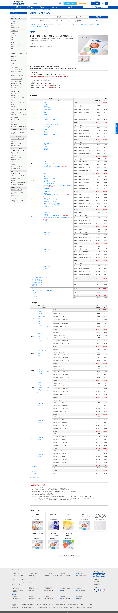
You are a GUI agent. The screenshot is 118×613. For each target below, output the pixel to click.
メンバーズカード (48, 107)
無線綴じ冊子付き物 (16, 87)
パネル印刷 (79, 573)
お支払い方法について (49, 590)
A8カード (46, 112)
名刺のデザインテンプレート (35, 582)
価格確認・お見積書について (67, 588)
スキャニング (14, 198)
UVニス (13, 65)
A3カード (46, 175)
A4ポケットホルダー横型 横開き (52, 203)
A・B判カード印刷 (33, 573)
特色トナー (13, 106)
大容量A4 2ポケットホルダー (51, 220)
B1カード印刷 (47, 266)
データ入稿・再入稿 (93, 7)
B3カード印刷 (47, 191)
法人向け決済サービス (82, 590)
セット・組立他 (39, 20)
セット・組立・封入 (16, 81)
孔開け (12, 37)
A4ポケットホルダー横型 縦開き (52, 205)
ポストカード (47, 126)
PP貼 (12, 58)
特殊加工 (78, 17)
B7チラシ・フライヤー (49, 132)
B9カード (46, 111)
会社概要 (15, 596)
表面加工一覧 (14, 56)
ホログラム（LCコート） (17, 75)
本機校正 (13, 180)
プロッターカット (15, 48)
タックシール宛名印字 (16, 166)
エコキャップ (35, 296)
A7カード (46, 116)
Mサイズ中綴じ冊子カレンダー (39, 279)
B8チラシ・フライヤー (49, 117)
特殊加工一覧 (14, 31)
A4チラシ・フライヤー (49, 165)
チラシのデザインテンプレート (51, 582)
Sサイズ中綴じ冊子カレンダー (39, 277)
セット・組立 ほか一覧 (16, 79)
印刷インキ (59, 20)
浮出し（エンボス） (16, 44)
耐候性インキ (14, 100)
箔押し (12, 42)
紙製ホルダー (35, 285)
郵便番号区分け (15, 159)
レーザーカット (15, 51)
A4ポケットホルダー (49, 198)
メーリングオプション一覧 (17, 150)
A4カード (46, 161)
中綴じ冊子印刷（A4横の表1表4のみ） (53, 215)
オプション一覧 (28, 9)
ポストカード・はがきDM (50, 572)
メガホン (34, 292)
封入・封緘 (13, 155)
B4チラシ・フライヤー (49, 178)
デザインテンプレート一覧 (18, 582)
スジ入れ (13, 33)
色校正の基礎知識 (15, 178)
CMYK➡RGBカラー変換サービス (17, 201)
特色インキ (13, 93)
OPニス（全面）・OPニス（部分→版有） (16, 68)
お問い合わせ (96, 3)
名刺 (45, 102)
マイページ (70, 3)
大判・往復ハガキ (48, 143)
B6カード (46, 144)
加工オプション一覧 (68, 555)
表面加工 (45, 9)
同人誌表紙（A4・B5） (37, 284)
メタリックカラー (15, 104)
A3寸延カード (47, 176)
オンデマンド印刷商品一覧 (83, 575)
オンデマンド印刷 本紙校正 (17, 184)
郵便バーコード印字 (16, 157)
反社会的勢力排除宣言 (49, 598)
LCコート (13, 73)
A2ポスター (46, 214)
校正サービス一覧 (15, 173)
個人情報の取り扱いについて (35, 598)
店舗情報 (31, 596)
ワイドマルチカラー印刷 (17, 97)
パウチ (12, 63)
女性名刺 (46, 106)
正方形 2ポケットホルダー (50, 206)
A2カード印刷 (47, 212)
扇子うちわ (34, 471)
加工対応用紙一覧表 (34, 477)
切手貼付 (13, 164)
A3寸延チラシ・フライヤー (50, 181)
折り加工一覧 (14, 23)
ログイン (67, 1)
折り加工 (13, 25)
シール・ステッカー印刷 (66, 572)
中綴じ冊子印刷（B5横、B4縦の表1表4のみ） (55, 195)
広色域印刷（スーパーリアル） (18, 114)
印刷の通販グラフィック (17, 607)
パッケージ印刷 (48, 573)
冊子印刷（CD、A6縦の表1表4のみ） (53, 166)
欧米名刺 (46, 104)
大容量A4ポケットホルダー (50, 201)
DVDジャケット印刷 (49, 183)
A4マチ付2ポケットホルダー (51, 200)
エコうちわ (34, 473)
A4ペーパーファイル (49, 188)
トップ (39, 17)
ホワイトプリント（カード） (18, 102)
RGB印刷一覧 (14, 117)
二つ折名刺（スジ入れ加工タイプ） (52, 124)
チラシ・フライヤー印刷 (34, 572)
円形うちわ (34, 466)
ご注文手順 (79, 588)
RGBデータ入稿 (15, 119)
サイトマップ (97, 584)
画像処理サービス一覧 (16, 190)
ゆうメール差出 (15, 162)
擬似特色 (13, 95)
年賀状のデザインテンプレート (67, 582)
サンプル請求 (97, 583)
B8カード (46, 114)
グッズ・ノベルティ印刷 (18, 575)
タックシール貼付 (15, 168)
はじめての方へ (32, 587)
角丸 (12, 39)
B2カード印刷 (47, 232)
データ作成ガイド (16, 588)
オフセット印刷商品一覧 (66, 575)
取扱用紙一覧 (32, 577)
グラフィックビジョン (16, 112)
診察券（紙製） (47, 109)
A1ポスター (46, 251)
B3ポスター (46, 193)
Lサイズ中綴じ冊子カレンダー (39, 280)
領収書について (64, 590)
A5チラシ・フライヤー (49, 149)
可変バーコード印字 (16, 143)
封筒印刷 (63, 573)
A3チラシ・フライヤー (49, 180)
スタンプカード (47, 127)
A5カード (46, 146)
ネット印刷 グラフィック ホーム (16, 9)
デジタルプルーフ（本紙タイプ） (19, 182)
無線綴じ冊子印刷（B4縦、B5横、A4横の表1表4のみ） (57, 217)
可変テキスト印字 (15, 145)
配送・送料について (33, 590)
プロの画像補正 (15, 195)
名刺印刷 (15, 572)
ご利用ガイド (16, 587)
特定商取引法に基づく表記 (66, 598)
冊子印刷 (79, 572)
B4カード (46, 173)
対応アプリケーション (49, 588)
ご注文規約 (79, 596)
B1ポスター (46, 268)
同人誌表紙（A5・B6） (37, 282)
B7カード (46, 129)
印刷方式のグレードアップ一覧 (18, 109)
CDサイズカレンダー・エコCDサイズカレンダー (44, 290)
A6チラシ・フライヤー (49, 134)
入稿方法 (79, 587)
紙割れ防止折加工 (15, 27)
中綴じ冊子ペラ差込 (16, 83)
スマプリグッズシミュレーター (52, 575)
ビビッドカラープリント (17, 122)
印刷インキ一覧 (15, 91)
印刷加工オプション (37, 9)
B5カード (46, 160)
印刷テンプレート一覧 (33, 588)
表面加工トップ (35, 24)
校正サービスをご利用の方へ (18, 176)
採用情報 (79, 598)
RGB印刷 (98, 20)
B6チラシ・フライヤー (49, 148)
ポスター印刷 (16, 573)
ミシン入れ (13, 35)
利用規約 (47, 596)
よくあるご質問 (96, 1)
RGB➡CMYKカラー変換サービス (17, 193)
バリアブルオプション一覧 (17, 139)
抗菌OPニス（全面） (16, 71)
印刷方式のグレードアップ (79, 21)
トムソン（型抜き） (16, 46)
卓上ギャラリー (35, 289)
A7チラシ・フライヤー (49, 119)
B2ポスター (46, 234)
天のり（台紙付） (15, 85)
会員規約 (63, 596)
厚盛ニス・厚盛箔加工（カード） (19, 53)
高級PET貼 (13, 60)
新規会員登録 (82, 3)
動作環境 (63, 587)
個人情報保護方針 (16, 598)
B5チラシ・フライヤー (49, 163)
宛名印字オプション (16, 153)
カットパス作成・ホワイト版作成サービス (18, 133)
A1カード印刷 (47, 249)
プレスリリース (16, 600)
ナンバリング (14, 141)
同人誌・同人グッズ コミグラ (35, 575)
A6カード (46, 131)
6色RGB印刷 (14, 124)
